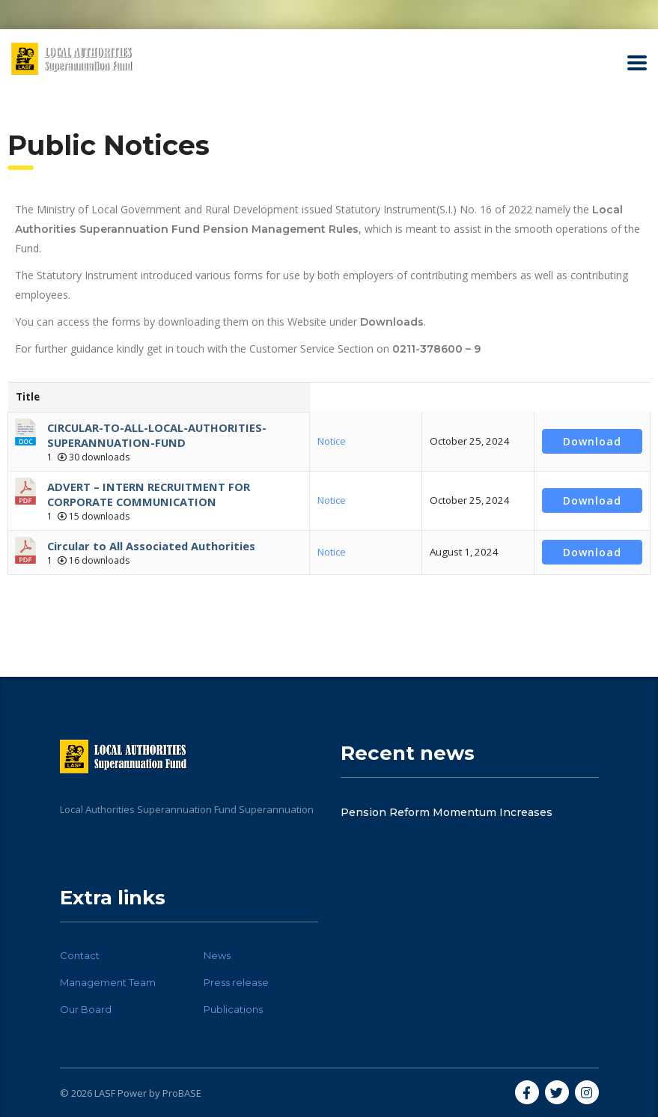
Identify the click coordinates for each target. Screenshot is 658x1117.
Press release (236, 982)
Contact (80, 955)
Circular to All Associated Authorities (151, 545)
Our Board (86, 1009)
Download (592, 441)
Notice (331, 441)
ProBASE (181, 1093)
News (217, 955)
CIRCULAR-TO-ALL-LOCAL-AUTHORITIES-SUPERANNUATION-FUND (156, 435)
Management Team (108, 982)
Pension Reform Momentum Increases (446, 812)
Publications (233, 1009)
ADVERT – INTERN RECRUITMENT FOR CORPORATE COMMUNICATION (148, 494)
